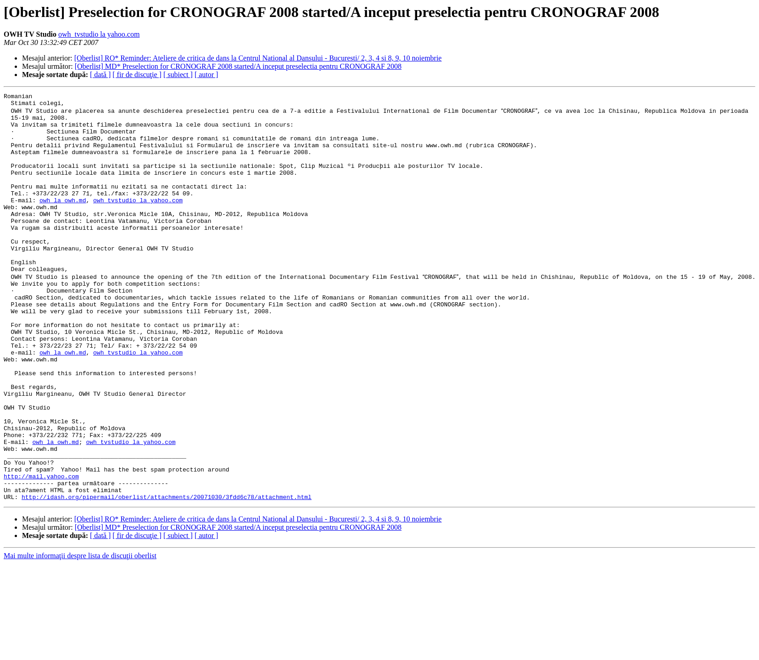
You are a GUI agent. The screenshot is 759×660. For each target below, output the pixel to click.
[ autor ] (206, 74)
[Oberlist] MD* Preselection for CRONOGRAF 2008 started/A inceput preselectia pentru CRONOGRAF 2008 (238, 66)
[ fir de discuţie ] (137, 74)
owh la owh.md (62, 221)
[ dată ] (100, 74)
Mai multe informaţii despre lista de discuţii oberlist (80, 635)
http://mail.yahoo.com (41, 551)
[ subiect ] (178, 74)
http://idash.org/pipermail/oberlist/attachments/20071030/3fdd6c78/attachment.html (167, 576)
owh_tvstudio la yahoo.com (99, 34)
